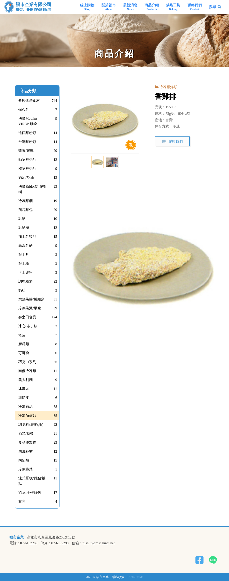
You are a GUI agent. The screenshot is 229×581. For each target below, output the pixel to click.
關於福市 (109, 7)
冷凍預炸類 (168, 87)
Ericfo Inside (135, 577)
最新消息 (130, 7)
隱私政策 (118, 577)
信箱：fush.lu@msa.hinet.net (93, 543)
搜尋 (212, 7)
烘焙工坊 (173, 7)
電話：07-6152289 (23, 543)
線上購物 (87, 7)
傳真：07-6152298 (54, 543)
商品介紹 (151, 7)
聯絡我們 (194, 7)
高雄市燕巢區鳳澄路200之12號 (51, 537)
